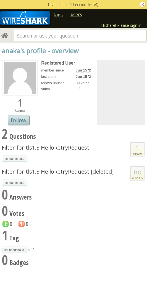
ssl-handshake (14, 158)
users (76, 15)
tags (58, 15)
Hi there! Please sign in (121, 25)
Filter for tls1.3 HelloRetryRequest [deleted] (58, 171)
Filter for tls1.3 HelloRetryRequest (45, 147)
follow (19, 120)
